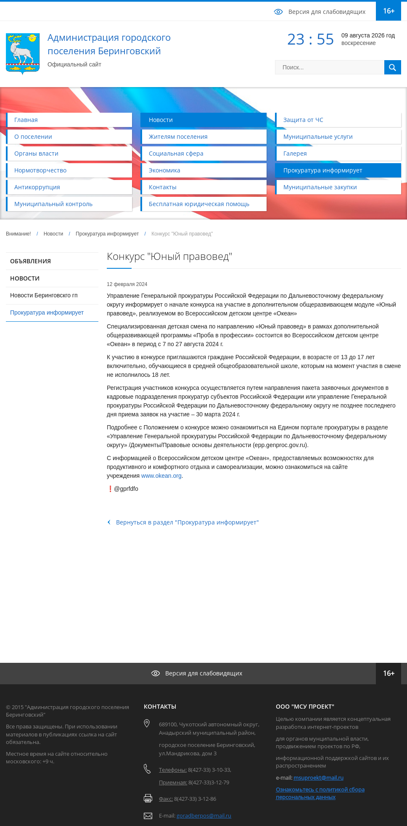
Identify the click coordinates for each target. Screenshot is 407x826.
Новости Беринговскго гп (44, 295)
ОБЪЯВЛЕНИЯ (30, 261)
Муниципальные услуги (318, 136)
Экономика (164, 170)
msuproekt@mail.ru (318, 777)
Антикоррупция (37, 187)
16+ (388, 11)
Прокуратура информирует (322, 170)
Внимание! (18, 234)
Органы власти (36, 153)
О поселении (33, 136)
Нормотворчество (40, 170)
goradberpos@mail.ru (204, 815)
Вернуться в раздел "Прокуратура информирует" (187, 522)
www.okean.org (161, 475)
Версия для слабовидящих (326, 12)
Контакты (163, 187)
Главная (26, 120)
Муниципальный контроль (53, 204)
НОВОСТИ (25, 278)
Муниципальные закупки (320, 187)
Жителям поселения (178, 136)
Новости (161, 120)
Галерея (295, 153)
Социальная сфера (176, 153)
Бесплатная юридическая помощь (199, 204)
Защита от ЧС (303, 120)
